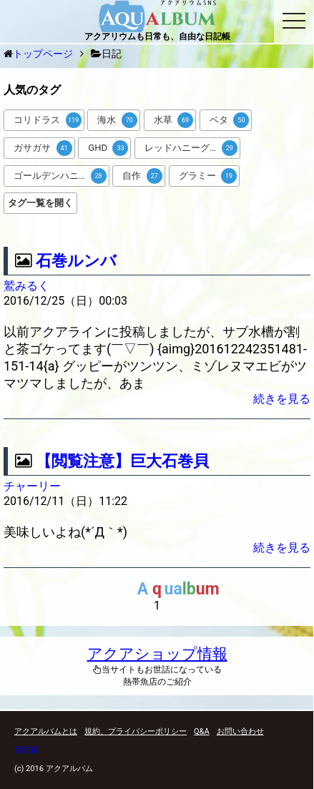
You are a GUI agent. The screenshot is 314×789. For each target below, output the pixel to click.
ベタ (230, 120)
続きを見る (281, 399)
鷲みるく (26, 286)
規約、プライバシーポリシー (135, 731)
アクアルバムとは (45, 731)
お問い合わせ (240, 731)
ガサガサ (43, 148)
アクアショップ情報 (157, 653)
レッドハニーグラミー (190, 148)
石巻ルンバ (76, 261)
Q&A (202, 731)
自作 (142, 176)
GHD (108, 148)
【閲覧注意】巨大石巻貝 (122, 461)
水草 (174, 120)
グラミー (208, 176)
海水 (117, 120)
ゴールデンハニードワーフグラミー (61, 176)
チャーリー (32, 486)
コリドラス (48, 120)
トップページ (43, 53)
